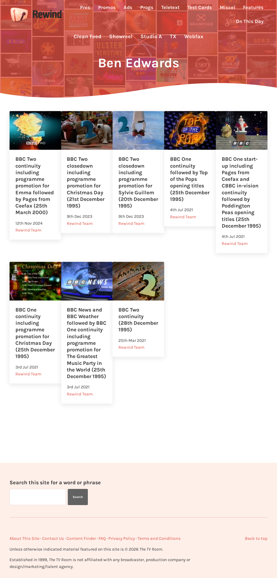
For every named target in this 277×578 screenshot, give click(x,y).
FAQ (100, 538)
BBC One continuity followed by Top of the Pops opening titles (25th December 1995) (189, 188)
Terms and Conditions (156, 538)
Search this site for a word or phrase (55, 482)
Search (78, 497)
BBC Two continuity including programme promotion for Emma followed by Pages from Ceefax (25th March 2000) (35, 191)
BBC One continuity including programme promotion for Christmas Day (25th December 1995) (34, 349)
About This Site (24, 538)
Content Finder (79, 538)
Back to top (256, 538)
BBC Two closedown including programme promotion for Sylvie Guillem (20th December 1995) (136, 191)
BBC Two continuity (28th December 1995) (131, 335)
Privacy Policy (119, 538)
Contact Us (52, 538)
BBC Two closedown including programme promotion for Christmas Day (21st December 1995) (86, 188)
